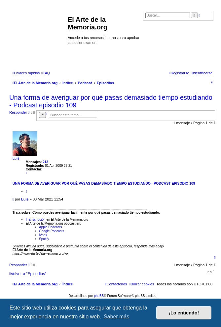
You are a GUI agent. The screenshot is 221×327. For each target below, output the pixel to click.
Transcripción (36, 219)
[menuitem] (45, 73)
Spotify (44, 239)
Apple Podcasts (50, 227)
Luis (16, 158)
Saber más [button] (116, 316)
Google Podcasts (51, 231)
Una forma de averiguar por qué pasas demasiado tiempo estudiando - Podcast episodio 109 (110, 101)
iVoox (43, 235)
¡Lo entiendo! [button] (184, 312)
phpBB (99, 296)
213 (45, 162)
